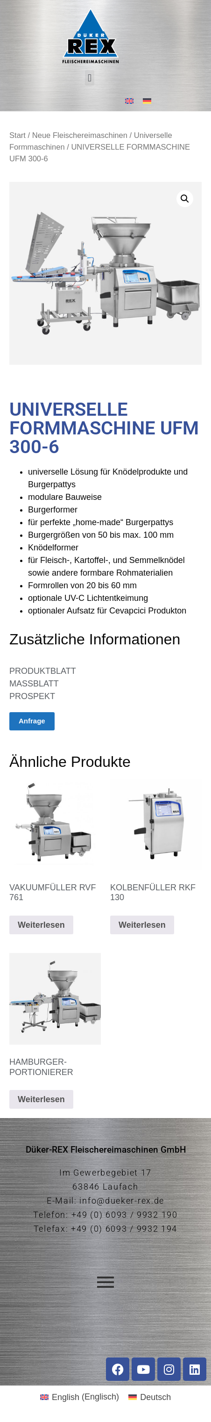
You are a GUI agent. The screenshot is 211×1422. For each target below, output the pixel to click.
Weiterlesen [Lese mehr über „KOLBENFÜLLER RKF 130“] (142, 925)
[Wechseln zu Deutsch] (147, 101)
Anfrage (32, 721)
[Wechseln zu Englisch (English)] (79, 1397)
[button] (89, 78)
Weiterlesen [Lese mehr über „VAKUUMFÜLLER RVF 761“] (41, 925)
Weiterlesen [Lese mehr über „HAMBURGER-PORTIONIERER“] (41, 1099)
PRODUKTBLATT (42, 671)
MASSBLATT (34, 683)
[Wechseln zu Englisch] (129, 101)
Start (17, 135)
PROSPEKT (32, 696)
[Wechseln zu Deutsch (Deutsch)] (150, 1397)
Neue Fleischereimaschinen (79, 135)
